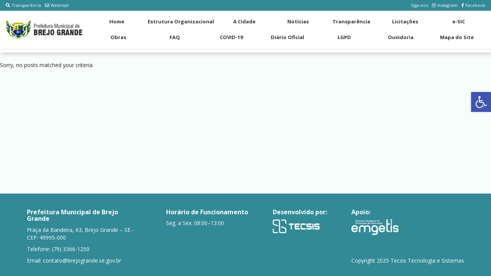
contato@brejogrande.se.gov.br (82, 260)
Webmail (57, 5)
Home (116, 21)
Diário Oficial (287, 37)
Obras (118, 37)
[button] (481, 102)
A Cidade (244, 21)
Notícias (298, 21)
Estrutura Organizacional (181, 21)
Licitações (405, 21)
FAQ (175, 37)
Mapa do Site (457, 37)
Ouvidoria (401, 37)
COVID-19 (231, 37)
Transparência (23, 5)
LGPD (344, 37)
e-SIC (458, 21)
